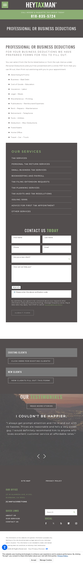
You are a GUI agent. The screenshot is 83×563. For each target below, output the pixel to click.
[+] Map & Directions (16, 502)
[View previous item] (38, 456)
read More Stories (41, 406)
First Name (18, 237)
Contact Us (12, 522)
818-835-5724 (43, 16)
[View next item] (44, 456)
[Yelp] (61, 523)
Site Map (25, 481)
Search (50, 512)
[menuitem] (41, 158)
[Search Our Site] (74, 512)
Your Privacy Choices (38, 549)
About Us (11, 515)
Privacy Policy (54, 481)
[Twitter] (53, 523)
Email (46, 247)
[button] (4, 547)
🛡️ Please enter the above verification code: (31, 292)
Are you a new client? (22, 257)
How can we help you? (22, 267)
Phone (16, 247)
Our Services (13, 518)
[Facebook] (46, 523)
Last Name (48, 237)
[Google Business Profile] (69, 523)
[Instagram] (76, 523)
